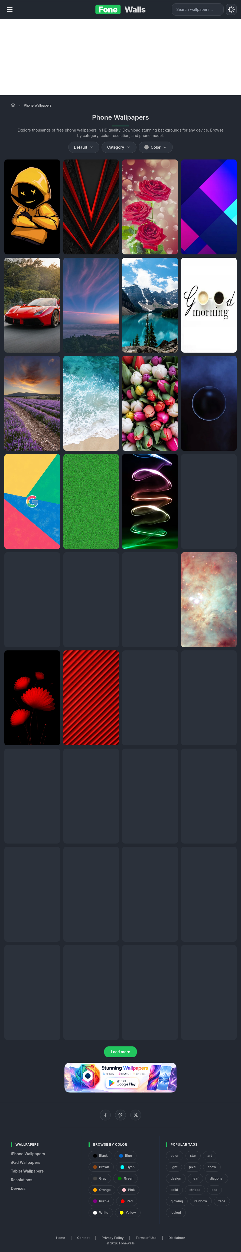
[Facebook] (105, 1115)
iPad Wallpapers (25, 1162)
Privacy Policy (112, 1238)
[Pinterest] (120, 1115)
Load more (120, 1051)
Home (60, 1238)
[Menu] (9, 9)
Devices (18, 1188)
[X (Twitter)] (135, 1115)
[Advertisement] (120, 57)
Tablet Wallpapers (27, 1171)
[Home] (13, 105)
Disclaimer (176, 1238)
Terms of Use (146, 1238)
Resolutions (21, 1179)
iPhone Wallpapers (28, 1153)
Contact (83, 1238)
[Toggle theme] (231, 9)
